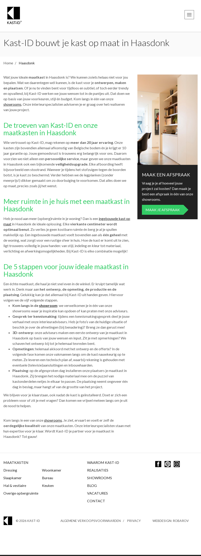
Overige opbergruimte (20, 494)
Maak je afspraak (163, 211)
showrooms (12, 105)
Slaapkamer (12, 479)
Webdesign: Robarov (170, 522)
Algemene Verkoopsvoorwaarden (90, 522)
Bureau (47, 479)
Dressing (10, 471)
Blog (92, 486)
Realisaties (97, 471)
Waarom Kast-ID (103, 463)
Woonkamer (51, 471)
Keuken (48, 486)
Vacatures (97, 494)
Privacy (134, 522)
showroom (48, 306)
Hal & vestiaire (14, 486)
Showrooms (99, 479)
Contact (96, 502)
